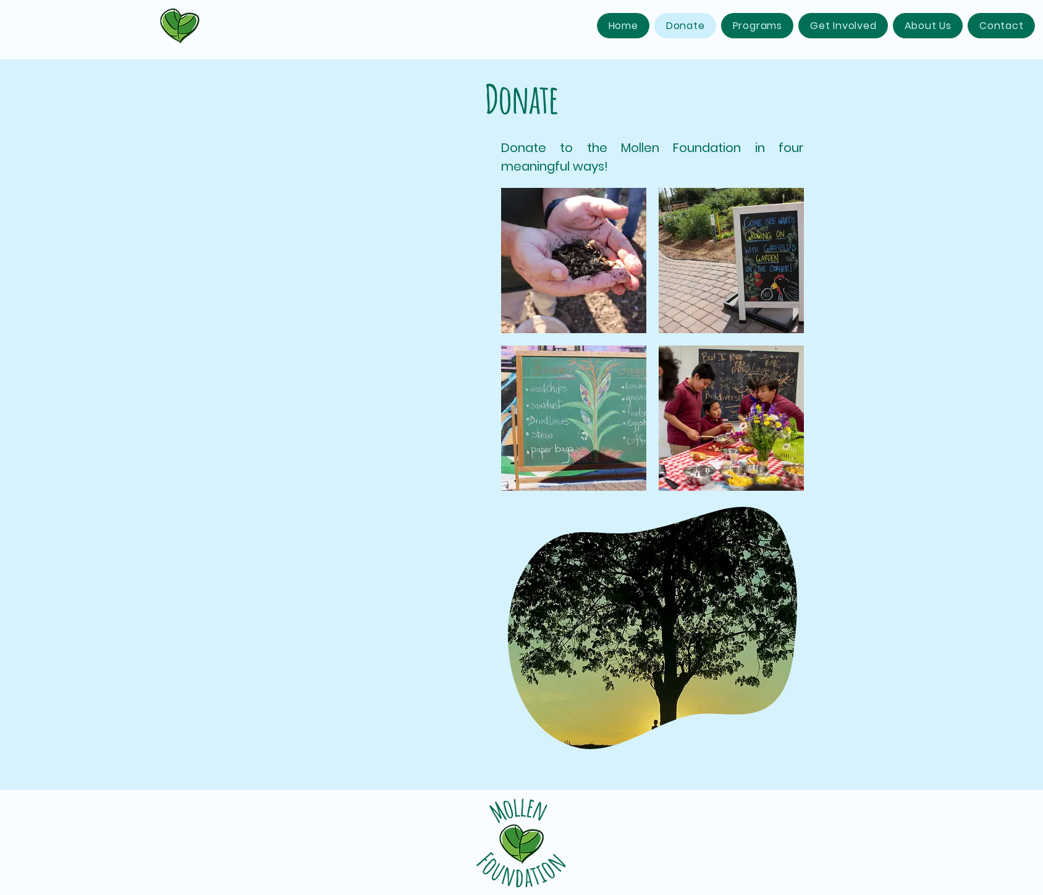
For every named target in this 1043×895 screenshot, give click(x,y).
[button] (757, 25)
